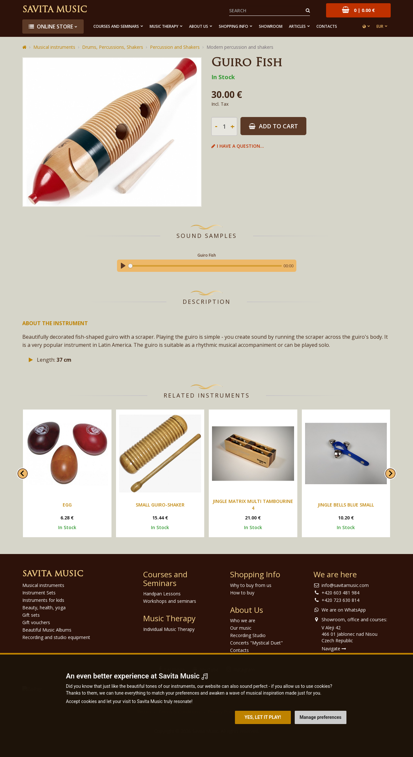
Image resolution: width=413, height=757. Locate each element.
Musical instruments (54, 47)
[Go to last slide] (22, 473)
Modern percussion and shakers (239, 47)
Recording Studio (248, 635)
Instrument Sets (39, 593)
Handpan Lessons (162, 594)
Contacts (326, 26)
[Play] (123, 265)
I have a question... (237, 146)
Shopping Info (233, 26)
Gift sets (31, 615)
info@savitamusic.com (345, 585)
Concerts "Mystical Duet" (256, 643)
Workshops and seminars (169, 601)
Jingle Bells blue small (346, 505)
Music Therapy (164, 26)
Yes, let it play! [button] (263, 717)
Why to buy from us (250, 585)
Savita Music (54, 10)
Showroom (270, 26)
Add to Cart (273, 126)
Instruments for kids (43, 600)
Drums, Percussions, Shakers (112, 47)
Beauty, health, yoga (44, 607)
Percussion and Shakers (175, 47)
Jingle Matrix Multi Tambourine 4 (253, 504)
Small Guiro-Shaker (160, 505)
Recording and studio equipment (56, 637)
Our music (240, 628)
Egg (67, 505)
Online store (51, 26)
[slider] (205, 266)
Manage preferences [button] (320, 717)
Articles (297, 26)
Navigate (334, 648)
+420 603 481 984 (340, 593)
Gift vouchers (36, 622)
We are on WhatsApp (344, 610)
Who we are (242, 620)
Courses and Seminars (116, 26)
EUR (379, 26)
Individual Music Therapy (169, 629)
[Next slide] (390, 473)
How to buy (242, 593)
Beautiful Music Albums (46, 630)
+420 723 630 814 (340, 600)
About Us (198, 26)
